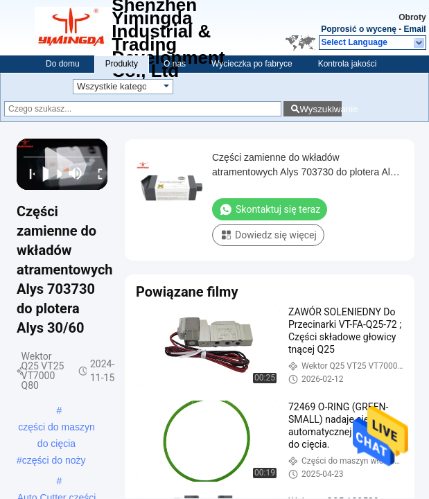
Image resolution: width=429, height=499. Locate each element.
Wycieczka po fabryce (251, 64)
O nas (175, 64)
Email (415, 29)
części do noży (54, 460)
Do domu (63, 64)
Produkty (121, 64)
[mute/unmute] (75, 173)
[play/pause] (42, 173)
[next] (55, 173)
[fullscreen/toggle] (96, 173)
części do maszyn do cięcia (56, 428)
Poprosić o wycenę (358, 29)
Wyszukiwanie (320, 109)
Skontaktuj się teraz (269, 209)
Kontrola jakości (347, 64)
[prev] (28, 173)
